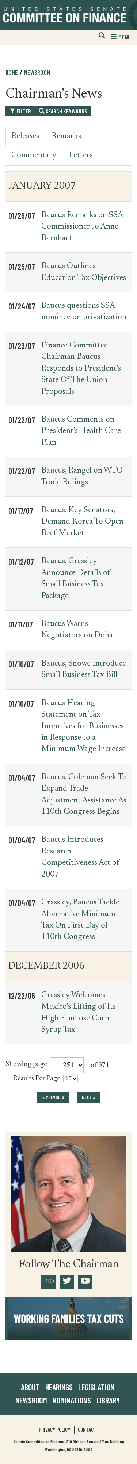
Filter (20, 111)
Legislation (96, 1387)
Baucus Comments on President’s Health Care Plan (81, 431)
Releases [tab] (25, 136)
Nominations (72, 1400)
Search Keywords (63, 111)
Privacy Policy (54, 1429)
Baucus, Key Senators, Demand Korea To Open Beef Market (82, 522)
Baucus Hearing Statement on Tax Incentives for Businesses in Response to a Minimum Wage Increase (83, 726)
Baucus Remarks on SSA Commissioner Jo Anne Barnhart (82, 227)
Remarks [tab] (66, 136)
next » (88, 1097)
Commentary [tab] (33, 156)
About (30, 1387)
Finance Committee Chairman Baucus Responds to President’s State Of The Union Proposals (81, 369)
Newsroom (37, 72)
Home (11, 72)
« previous (53, 1097)
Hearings (59, 1387)
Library (108, 1400)
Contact (87, 1429)
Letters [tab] (81, 156)
